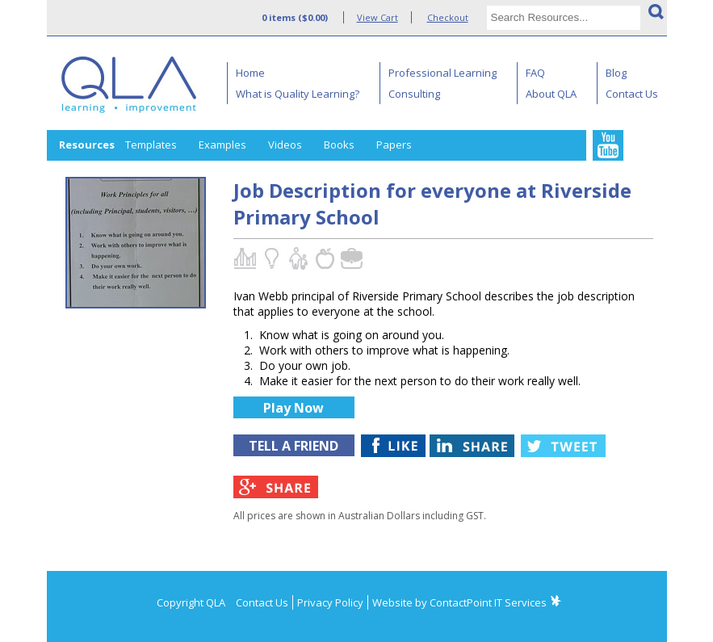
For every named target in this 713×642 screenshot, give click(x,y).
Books (339, 144)
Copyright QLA (191, 602)
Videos (285, 144)
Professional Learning (442, 72)
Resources (87, 144)
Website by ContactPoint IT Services (459, 602)
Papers (394, 144)
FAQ (535, 72)
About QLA (551, 93)
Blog (616, 72)
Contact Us (632, 93)
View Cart (377, 17)
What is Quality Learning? (297, 93)
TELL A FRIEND (293, 446)
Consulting (414, 93)
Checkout (447, 17)
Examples (222, 144)
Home (250, 72)
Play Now (293, 408)
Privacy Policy (330, 602)
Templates (151, 144)
